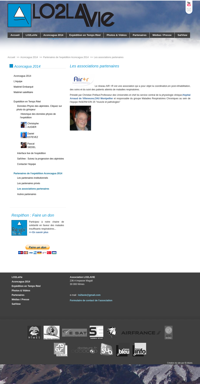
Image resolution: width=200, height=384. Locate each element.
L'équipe (18, 81)
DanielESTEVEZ (32, 135)
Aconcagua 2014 (53, 35)
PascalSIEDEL (31, 145)
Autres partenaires (26, 194)
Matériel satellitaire (23, 92)
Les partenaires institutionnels (32, 178)
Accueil (15, 35)
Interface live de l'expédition (31, 153)
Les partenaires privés (28, 183)
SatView (182, 35)
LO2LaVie (31, 35)
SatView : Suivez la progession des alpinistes (40, 158)
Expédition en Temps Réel (85, 35)
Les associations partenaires (33, 188)
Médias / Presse (162, 35)
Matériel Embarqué (23, 86)
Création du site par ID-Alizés (179, 363)
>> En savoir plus (38, 232)
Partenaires (139, 35)
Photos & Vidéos (117, 35)
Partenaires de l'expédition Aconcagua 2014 (38, 173)
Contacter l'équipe (26, 164)
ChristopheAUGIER (33, 125)
